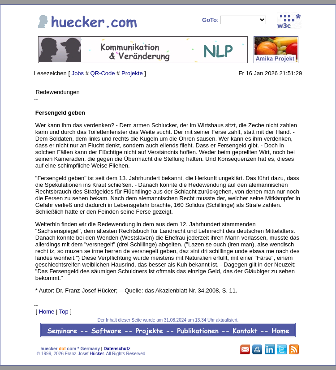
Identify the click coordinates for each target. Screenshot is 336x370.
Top (64, 311)
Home (47, 311)
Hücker (96, 353)
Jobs (78, 73)
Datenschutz (116, 348)
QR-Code (102, 73)
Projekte (132, 73)
